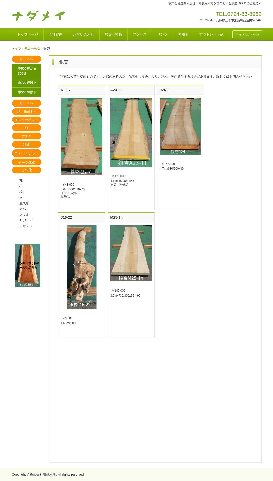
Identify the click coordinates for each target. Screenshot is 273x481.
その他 (26, 170)
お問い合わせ (83, 34)
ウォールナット (26, 153)
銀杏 (26, 144)
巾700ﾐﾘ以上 (27, 83)
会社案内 (56, 34)
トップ (16, 48)
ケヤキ (26, 136)
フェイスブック (247, 35)
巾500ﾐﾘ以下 (27, 92)
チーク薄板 (26, 163)
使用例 (183, 34)
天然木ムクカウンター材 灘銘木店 (46, 16)
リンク (162, 34)
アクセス (140, 34)
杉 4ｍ (26, 59)
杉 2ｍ (26, 103)
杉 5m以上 (26, 112)
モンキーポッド (26, 120)
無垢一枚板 (113, 34)
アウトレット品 (211, 34)
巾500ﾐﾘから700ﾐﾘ (27, 71)
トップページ (27, 34)
